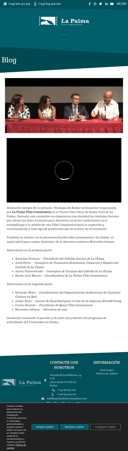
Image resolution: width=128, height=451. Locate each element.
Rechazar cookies (74, 426)
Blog (9, 59)
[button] (64, 34)
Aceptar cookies (45, 426)
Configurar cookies (105, 426)
